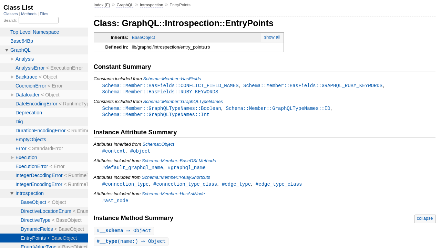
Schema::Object (158, 145)
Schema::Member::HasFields (172, 78)
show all (272, 37)
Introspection (151, 4)
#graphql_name (186, 169)
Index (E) (102, 4)
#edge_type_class (279, 186)
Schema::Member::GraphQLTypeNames (183, 102)
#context (113, 152)
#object (140, 152)
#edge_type (236, 186)
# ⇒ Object (125, 233)
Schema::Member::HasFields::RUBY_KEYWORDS (160, 92)
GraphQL (124, 4)
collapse (425, 221)
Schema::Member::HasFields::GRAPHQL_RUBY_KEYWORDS (312, 85)
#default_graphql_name (132, 169)
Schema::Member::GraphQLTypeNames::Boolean (161, 109)
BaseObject (143, 37)
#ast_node (115, 203)
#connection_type (125, 186)
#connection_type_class (185, 186)
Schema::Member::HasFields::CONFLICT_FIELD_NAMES (170, 85)
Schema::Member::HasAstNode (173, 196)
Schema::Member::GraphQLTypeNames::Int (156, 115)
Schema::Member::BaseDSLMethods (179, 162)
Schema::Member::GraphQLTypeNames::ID (278, 109)
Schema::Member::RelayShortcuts (176, 179)
